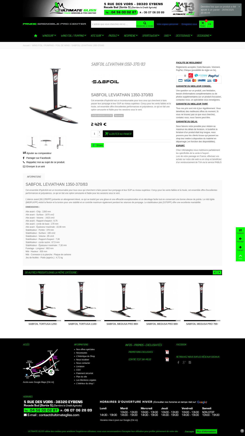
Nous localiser (81, 360)
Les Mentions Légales (85, 380)
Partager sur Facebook (38, 158)
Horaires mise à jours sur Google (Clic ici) (119, 420)
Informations (34, 176)
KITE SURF (97, 35)
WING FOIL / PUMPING (73, 35)
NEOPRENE (131, 35)
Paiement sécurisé (83, 374)
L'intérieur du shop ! (84, 384)
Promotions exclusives (140, 352)
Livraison (79, 367)
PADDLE (113, 35)
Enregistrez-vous (189, 24)
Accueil (26, 45)
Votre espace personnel (167, 24)
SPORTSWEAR (150, 35)
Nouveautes (80, 353)
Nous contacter (82, 363)
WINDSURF (49, 35)
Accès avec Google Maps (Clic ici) (38, 382)
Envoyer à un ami (35, 167)
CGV (77, 370)
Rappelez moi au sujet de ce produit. (45, 162)
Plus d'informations (206, 431)
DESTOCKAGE (184, 35)
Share (98, 145)
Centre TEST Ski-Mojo (139, 359)
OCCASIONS (204, 35)
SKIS (167, 35)
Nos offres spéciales (84, 350)
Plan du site (80, 377)
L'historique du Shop (84, 357)
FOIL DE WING (63, 45)
